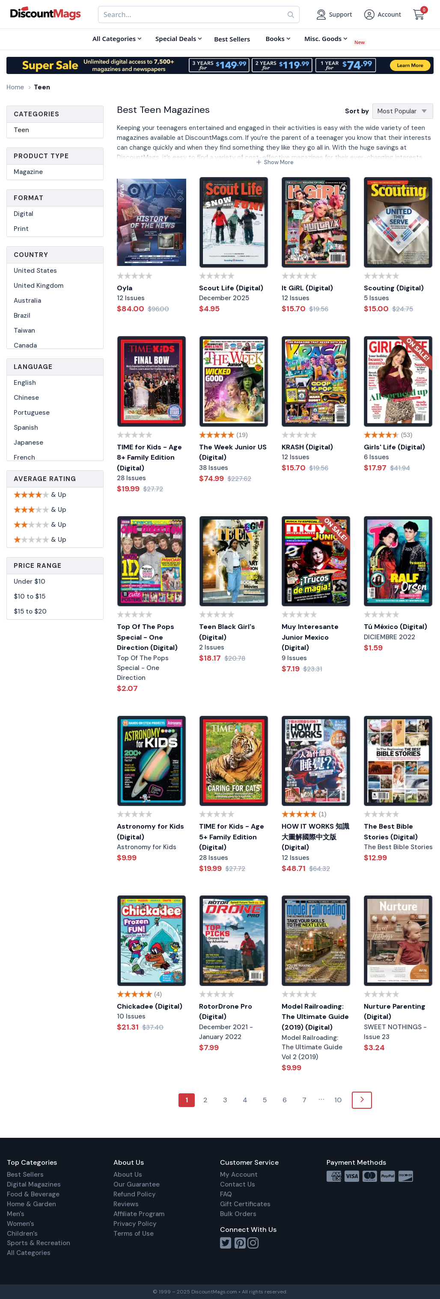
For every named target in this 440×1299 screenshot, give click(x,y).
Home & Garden (31, 1204)
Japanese (28, 442)
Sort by (357, 111)
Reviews (126, 1204)
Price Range (38, 565)
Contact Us (237, 1184)
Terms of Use (133, 1233)
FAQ (226, 1194)
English (25, 382)
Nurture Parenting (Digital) (394, 1011)
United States (35, 270)
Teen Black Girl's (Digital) (227, 632)
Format (29, 198)
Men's (15, 1214)
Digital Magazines (34, 1184)
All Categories (29, 1253)
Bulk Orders (238, 1214)
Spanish (26, 427)
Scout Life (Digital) (231, 287)
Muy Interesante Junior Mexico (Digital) (310, 637)
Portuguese (32, 412)
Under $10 (29, 581)
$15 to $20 (30, 611)
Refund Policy (134, 1194)
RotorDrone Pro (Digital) (225, 1011)
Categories (36, 114)
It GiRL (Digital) (307, 287)
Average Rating (45, 479)
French (24, 457)
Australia (27, 300)
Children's (22, 1233)
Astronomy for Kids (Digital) (150, 831)
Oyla (124, 287)
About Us (127, 1174)
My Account (239, 1174)
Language (33, 367)
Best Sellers (25, 1174)
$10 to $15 (29, 596)
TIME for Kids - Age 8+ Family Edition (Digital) (149, 457)
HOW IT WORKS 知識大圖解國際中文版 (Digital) (315, 837)
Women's (20, 1223)
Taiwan (24, 330)
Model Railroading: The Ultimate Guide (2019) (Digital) (315, 1017)
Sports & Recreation (38, 1243)
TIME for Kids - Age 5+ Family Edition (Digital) (231, 837)
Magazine (28, 172)
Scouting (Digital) (394, 287)
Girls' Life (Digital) (394, 447)
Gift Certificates (245, 1204)
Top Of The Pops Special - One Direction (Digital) (147, 637)
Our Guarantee (136, 1184)
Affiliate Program (138, 1214)
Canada (25, 345)
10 (338, 1099)
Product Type (41, 156)
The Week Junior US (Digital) (233, 452)
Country (31, 255)
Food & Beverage (33, 1194)
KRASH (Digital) (307, 447)
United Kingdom (38, 285)
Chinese (26, 397)
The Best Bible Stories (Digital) (391, 831)
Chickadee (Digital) (149, 1006)
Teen (21, 130)
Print (21, 228)
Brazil (22, 315)
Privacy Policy (135, 1223)
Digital (23, 214)
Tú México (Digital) (395, 626)
